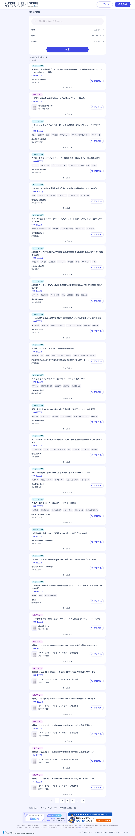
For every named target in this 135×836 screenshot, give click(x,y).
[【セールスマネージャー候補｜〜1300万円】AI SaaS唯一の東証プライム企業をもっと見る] (67, 575)
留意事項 (80, 827)
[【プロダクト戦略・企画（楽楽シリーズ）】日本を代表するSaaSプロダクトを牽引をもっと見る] (67, 634)
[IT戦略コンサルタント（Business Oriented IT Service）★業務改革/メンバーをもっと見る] (67, 741)
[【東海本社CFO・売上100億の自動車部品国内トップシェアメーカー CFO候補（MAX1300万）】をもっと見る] (67, 608)
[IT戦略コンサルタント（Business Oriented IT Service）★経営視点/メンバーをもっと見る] (67, 768)
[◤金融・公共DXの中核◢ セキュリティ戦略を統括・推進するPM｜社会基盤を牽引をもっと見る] (67, 177)
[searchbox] (67, 21)
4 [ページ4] (72, 801)
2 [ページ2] (62, 801)
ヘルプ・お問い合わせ (85, 832)
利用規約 (112, 832)
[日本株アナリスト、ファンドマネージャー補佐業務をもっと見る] (67, 368)
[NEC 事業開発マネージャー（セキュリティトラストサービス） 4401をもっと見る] (67, 492)
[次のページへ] (83, 801)
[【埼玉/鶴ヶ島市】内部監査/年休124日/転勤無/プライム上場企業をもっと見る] (67, 114)
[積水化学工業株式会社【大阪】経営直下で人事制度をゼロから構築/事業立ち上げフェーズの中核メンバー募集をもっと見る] (67, 87)
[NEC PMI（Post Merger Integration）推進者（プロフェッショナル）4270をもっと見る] (67, 428)
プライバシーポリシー (125, 832)
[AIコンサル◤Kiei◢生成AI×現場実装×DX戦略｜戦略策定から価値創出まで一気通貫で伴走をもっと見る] (67, 462)
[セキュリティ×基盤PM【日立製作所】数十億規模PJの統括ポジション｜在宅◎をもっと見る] (67, 208)
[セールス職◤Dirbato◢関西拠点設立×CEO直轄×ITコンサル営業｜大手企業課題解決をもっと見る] (67, 337)
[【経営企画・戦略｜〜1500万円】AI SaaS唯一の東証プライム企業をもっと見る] (67, 548)
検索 (67, 49)
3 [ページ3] (67, 801)
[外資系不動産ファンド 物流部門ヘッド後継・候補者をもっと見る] (67, 522)
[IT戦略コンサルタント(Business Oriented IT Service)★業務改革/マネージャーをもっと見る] (67, 687)
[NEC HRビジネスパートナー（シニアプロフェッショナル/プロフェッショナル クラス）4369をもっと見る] (67, 241)
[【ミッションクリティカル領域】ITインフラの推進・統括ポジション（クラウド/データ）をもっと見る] (67, 147)
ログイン (104, 4)
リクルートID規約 (101, 832)
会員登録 (122, 4)
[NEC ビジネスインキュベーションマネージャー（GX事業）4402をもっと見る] (67, 398)
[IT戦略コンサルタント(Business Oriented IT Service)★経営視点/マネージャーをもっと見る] (67, 661)
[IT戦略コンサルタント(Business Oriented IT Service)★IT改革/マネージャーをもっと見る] (67, 714)
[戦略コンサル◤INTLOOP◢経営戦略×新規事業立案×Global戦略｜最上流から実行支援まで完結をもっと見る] (67, 274)
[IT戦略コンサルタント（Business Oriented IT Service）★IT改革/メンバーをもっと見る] (67, 794)
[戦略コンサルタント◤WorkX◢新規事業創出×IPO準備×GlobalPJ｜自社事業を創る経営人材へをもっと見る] (67, 307)
